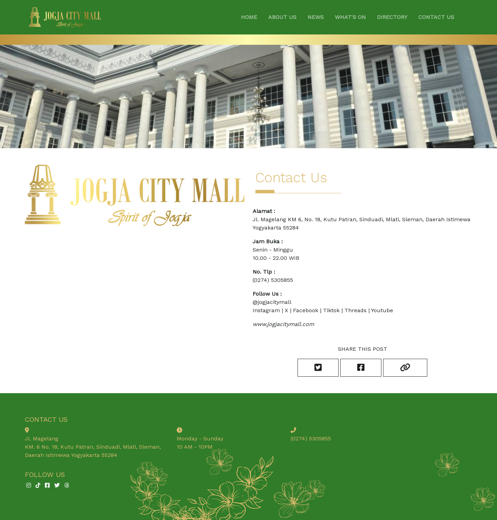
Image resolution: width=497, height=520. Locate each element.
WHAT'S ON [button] (350, 17)
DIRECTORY (392, 17)
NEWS (316, 17)
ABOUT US (282, 17)
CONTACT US (436, 17)
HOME (249, 17)
